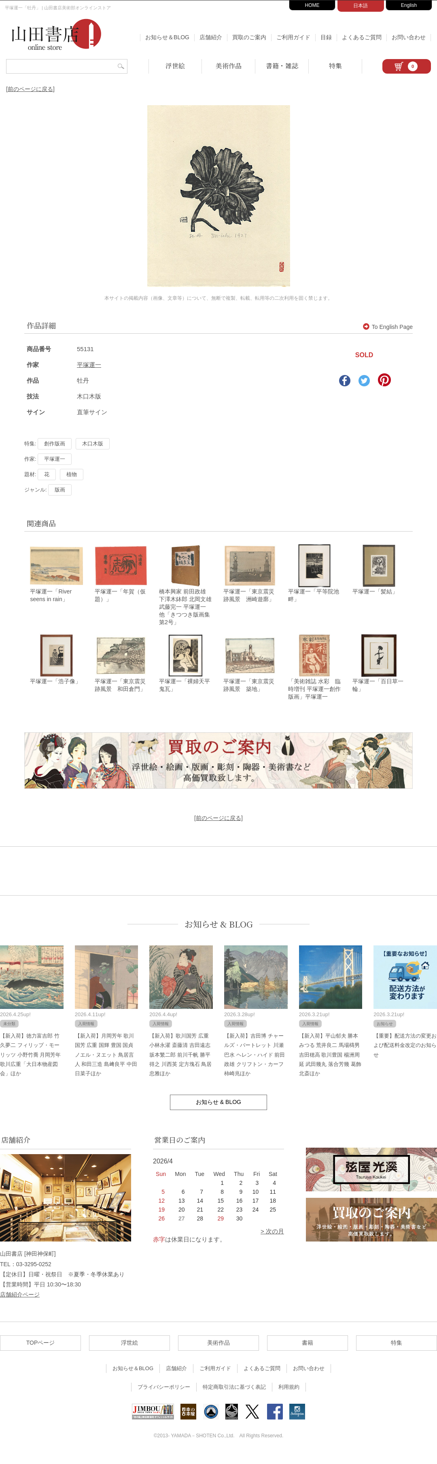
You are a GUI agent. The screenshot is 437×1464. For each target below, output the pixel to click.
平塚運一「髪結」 (375, 596)
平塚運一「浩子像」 (55, 690)
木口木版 (92, 444)
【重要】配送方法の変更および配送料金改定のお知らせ (405, 1054)
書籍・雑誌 (282, 65)
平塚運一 (89, 364)
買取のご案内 (249, 37)
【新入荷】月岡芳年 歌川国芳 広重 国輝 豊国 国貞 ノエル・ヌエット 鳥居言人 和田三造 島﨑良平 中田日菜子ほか (106, 1064)
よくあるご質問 (362, 37)
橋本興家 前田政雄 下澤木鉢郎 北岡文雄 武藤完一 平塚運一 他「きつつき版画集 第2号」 (187, 611)
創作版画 (54, 444)
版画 (60, 490)
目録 (326, 37)
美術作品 (229, 65)
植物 (71, 474)
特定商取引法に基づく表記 (234, 1396)
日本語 (360, 5)
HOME (312, 5)
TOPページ (40, 1352)
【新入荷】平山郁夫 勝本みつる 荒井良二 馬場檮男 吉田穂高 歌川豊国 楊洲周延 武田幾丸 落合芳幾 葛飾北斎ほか (330, 1064)
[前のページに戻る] (30, 89)
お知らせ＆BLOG (167, 37)
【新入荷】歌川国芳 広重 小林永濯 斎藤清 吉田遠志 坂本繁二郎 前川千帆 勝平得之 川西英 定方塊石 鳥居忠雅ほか (180, 1064)
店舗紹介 (210, 37)
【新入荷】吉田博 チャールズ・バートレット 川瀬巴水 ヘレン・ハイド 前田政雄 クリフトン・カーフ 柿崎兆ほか (254, 1064)
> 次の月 (272, 1240)
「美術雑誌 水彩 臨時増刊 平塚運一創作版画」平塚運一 (314, 698)
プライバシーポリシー (164, 1396)
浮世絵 (175, 65)
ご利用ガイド (293, 37)
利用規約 (288, 1396)
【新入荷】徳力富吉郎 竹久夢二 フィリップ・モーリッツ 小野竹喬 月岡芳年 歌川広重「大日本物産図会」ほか (30, 1064)
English (409, 5)
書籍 (307, 1352)
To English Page (388, 327)
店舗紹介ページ (20, 1303)
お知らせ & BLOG (219, 933)
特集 (335, 65)
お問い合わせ (409, 37)
